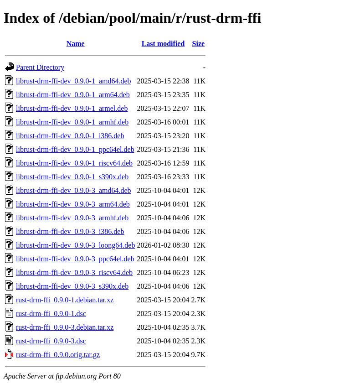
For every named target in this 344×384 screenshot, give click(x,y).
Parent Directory (40, 67)
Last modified (163, 43)
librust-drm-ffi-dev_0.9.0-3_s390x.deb (72, 286)
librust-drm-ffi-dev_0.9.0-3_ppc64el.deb (75, 259)
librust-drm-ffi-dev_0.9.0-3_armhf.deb (72, 218)
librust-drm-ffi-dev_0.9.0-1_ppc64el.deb (75, 149)
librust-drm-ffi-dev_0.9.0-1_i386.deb (70, 136)
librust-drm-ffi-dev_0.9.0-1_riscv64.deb (74, 163)
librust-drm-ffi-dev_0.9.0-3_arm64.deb (73, 204)
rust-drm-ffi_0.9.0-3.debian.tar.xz (64, 327)
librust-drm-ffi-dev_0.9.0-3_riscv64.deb (74, 272)
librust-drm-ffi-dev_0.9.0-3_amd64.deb (73, 190)
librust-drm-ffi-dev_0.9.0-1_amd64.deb (73, 81)
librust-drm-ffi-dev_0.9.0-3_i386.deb (70, 231)
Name (76, 43)
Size (198, 43)
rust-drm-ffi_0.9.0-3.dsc (51, 341)
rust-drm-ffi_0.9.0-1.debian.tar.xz (64, 300)
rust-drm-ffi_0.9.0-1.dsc (51, 313)
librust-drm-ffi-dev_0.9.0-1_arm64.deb (73, 95)
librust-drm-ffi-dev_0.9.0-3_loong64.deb (75, 245)
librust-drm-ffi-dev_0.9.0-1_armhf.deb (72, 122)
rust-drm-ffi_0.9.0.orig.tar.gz (58, 354)
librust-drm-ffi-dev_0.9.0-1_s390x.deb (72, 177)
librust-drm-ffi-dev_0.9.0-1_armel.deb (72, 108)
